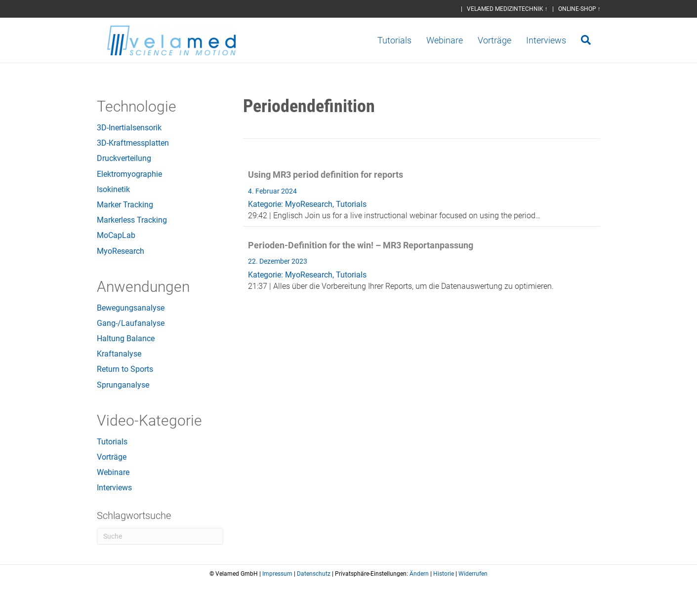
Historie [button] (443, 573)
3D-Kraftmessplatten (133, 143)
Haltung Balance (126, 338)
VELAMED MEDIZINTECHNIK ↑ (507, 8)
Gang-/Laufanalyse (130, 323)
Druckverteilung (124, 158)
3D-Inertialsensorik (129, 127)
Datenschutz (313, 573)
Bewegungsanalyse (130, 308)
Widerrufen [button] (473, 573)
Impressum (277, 573)
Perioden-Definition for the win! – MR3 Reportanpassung (360, 245)
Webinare (454, 40)
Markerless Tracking (132, 220)
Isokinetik (113, 189)
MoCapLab (116, 235)
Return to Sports (125, 369)
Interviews (556, 40)
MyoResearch (120, 251)
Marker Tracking (125, 204)
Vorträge (504, 40)
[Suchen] (592, 40)
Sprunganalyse (123, 385)
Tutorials (404, 40)
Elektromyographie (129, 174)
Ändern (419, 573)
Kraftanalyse (119, 353)
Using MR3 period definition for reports (325, 174)
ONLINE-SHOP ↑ (579, 8)
